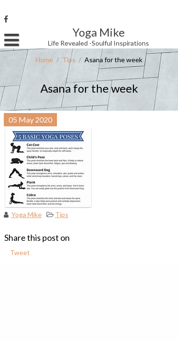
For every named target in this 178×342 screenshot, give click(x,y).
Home (44, 60)
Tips (68, 60)
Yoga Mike (26, 214)
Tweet (20, 252)
